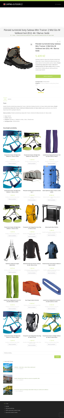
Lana (55, 161)
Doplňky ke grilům (45, 232)
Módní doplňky (53, 197)
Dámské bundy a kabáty (28, 270)
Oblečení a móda (48, 83)
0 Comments (19, 367)
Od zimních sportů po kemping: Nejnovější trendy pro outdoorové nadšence (29, 385)
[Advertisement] (32, 17)
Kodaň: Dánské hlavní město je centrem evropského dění (25, 375)
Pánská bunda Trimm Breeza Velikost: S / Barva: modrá (51, 264)
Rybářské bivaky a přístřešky (35, 197)
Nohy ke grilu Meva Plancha (51, 227)
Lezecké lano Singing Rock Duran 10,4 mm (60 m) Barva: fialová (51, 155)
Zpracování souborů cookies (11, 406)
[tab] (5, 99)
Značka (9, 99)
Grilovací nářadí (58, 232)
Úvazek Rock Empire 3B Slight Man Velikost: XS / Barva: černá (32, 155)
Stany (39, 305)
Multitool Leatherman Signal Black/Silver (12, 264)
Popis (5, 99)
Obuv (54, 83)
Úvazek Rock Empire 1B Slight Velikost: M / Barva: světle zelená (52, 336)
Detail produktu (48, 76)
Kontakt (7, 400)
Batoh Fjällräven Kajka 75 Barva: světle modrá (52, 191)
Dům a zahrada (52, 232)
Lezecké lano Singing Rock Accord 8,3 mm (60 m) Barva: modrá (51, 301)
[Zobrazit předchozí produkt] (58, 42)
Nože (9, 270)
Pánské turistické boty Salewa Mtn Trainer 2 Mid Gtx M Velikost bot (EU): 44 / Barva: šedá (35, 35)
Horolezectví (12, 161)
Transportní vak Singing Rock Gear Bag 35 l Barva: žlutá (32, 227)
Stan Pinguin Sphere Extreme (32, 300)
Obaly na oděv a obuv (37, 233)
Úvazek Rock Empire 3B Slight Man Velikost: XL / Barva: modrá (12, 155)
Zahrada (53, 233)
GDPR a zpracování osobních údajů (13, 404)
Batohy (44, 197)
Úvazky (18, 161)
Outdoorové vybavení (14, 270)
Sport (15, 161)
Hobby (29, 197)
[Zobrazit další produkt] (60, 42)
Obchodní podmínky (10, 402)
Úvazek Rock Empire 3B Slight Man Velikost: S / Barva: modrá (12, 191)
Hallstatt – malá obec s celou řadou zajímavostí (22, 366)
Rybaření (32, 197)
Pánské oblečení (53, 271)
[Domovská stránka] (10, 35)
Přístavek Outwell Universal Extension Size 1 (32, 191)
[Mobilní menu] (57, 4)
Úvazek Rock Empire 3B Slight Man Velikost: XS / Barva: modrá (12, 336)
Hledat (57, 356)
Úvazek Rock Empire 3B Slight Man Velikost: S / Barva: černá (12, 227)
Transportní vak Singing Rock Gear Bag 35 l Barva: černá (32, 336)
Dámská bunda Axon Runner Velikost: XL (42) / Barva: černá (32, 264)
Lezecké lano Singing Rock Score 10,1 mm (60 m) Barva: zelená (12, 301)
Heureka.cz (42, 83)
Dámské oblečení (36, 270)
